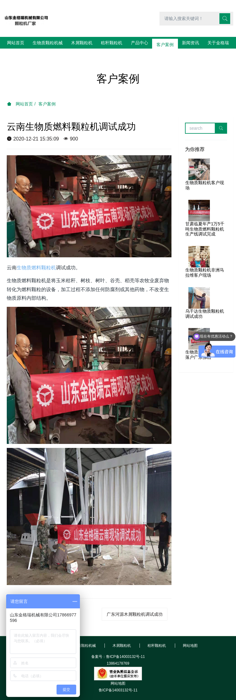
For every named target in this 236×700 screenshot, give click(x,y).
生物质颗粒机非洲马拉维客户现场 (204, 261)
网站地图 (118, 672)
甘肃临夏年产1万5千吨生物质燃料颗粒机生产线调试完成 (205, 217)
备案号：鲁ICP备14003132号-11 (118, 645)
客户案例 (47, 92)
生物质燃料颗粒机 (36, 256)
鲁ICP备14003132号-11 (118, 678)
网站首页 (15, 42)
